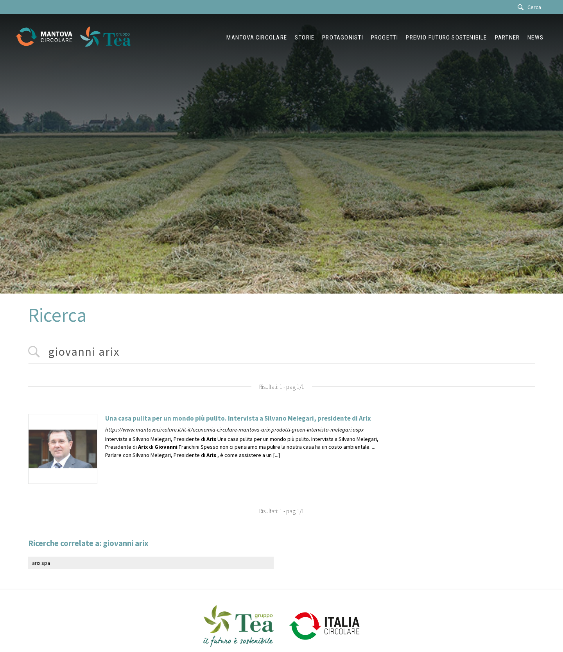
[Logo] (48, 37)
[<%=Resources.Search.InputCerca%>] (281, 352)
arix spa (41, 562)
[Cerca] (531, 7)
